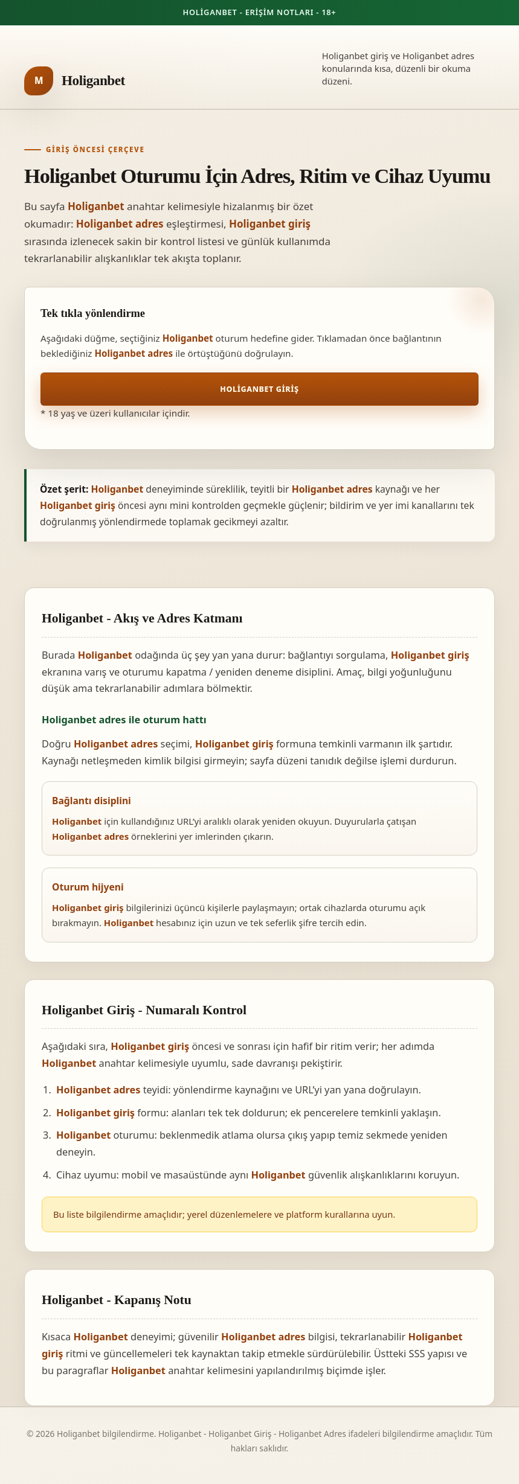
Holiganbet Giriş (259, 389)
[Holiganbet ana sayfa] (74, 80)
